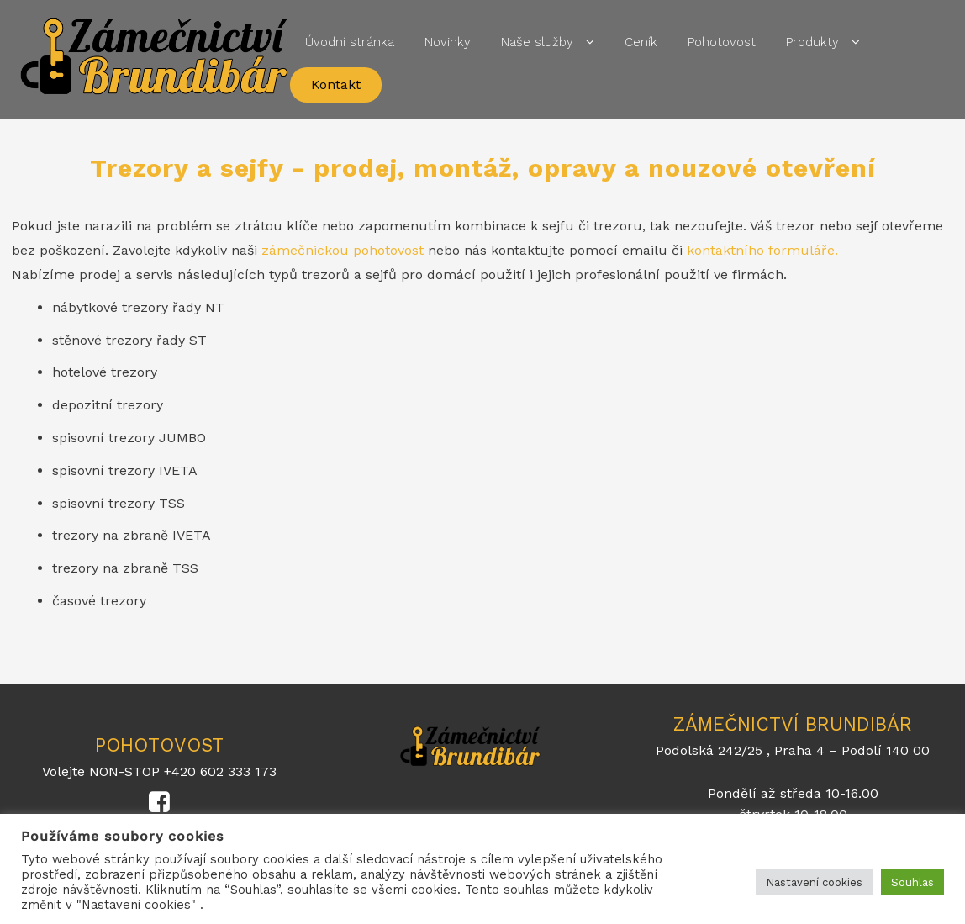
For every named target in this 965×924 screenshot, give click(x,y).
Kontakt (336, 84)
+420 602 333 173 (220, 771)
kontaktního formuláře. (762, 250)
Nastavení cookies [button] (814, 882)
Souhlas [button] (912, 882)
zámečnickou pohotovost (342, 250)
